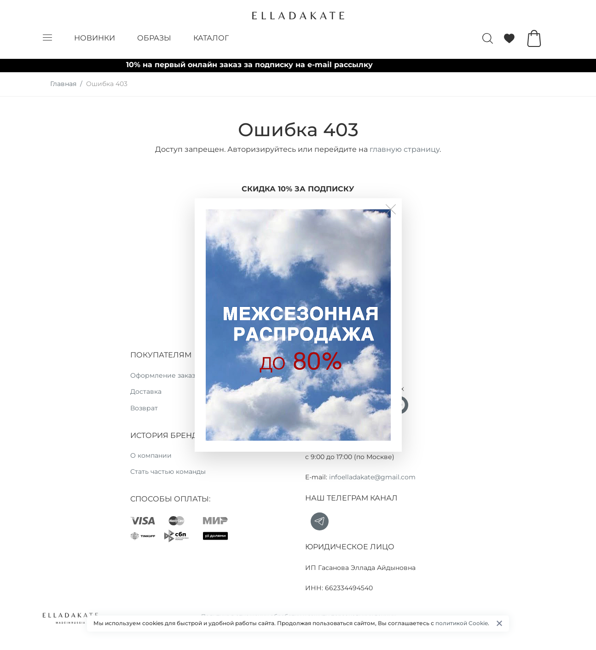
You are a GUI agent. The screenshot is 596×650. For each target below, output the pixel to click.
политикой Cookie (461, 623)
